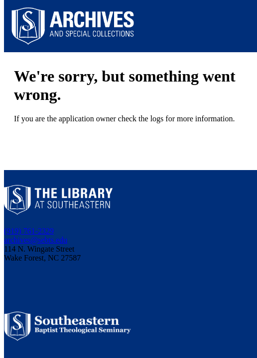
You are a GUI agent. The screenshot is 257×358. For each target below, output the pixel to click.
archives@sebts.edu (35, 240)
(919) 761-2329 (29, 231)
